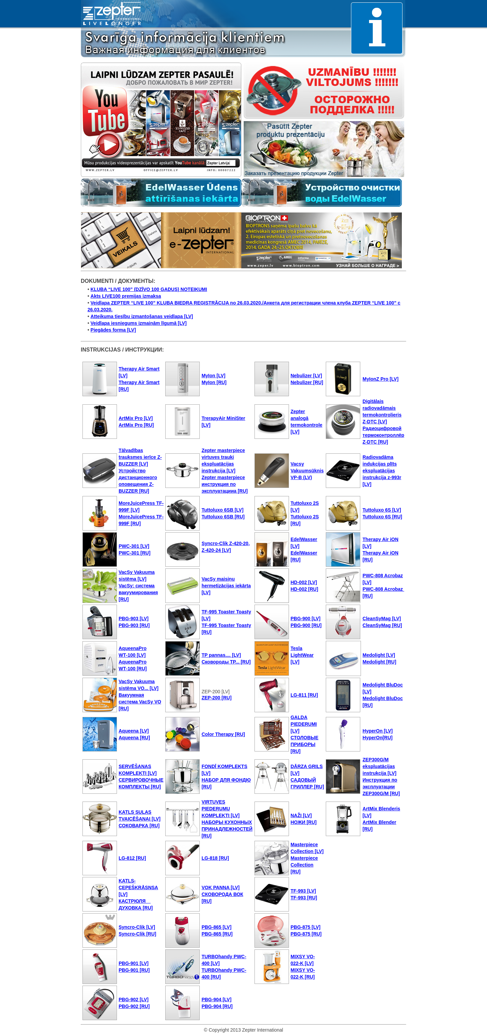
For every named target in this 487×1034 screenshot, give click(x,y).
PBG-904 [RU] (217, 1006)
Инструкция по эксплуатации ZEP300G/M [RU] (381, 786)
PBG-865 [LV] (216, 927)
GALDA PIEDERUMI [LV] (304, 724)
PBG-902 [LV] (133, 999)
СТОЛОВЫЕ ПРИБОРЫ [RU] (304, 744)
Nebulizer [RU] (307, 382)
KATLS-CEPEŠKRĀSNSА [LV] (138, 887)
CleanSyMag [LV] (382, 618)
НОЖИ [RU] (304, 822)
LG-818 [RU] (215, 858)
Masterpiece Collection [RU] (304, 864)
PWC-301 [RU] (134, 553)
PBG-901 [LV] (133, 963)
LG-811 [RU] (304, 695)
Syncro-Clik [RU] (137, 934)
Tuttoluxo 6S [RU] (382, 516)
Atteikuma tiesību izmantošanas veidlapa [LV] (142, 316)
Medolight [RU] (379, 662)
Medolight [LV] (379, 655)
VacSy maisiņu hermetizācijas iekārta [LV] (226, 585)
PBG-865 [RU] (217, 934)
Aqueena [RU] (134, 737)
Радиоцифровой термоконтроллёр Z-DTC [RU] (383, 435)
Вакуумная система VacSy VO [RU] (140, 701)
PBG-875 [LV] (305, 927)
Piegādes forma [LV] (113, 330)
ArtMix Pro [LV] (136, 418)
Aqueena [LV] (134, 731)
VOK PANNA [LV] (220, 887)
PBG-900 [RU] (306, 625)
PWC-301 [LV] (134, 546)
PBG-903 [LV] (133, 618)
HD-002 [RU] (304, 589)
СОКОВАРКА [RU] (139, 825)
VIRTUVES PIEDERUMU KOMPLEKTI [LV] (220, 808)
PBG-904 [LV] (216, 999)
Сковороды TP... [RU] (225, 662)
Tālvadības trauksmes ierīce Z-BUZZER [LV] (140, 457)
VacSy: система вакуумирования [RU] (138, 592)
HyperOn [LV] (378, 731)
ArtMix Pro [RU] (136, 425)
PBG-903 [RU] (134, 625)
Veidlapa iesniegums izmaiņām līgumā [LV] (139, 323)
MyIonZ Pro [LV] (380, 379)
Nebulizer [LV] (306, 375)
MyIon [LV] (213, 375)
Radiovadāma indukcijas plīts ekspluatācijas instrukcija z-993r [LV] (382, 470)
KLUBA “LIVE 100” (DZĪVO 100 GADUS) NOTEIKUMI (149, 289)
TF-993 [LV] (303, 891)
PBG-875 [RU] (306, 934)
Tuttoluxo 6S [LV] (382, 510)
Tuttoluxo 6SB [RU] (222, 516)
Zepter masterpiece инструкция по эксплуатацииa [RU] (224, 484)
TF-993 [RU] (304, 897)
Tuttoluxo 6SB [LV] (222, 510)
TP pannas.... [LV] (221, 655)
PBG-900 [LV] (305, 618)
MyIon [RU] (213, 382)
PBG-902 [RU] (134, 1006)
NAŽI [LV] (301, 815)
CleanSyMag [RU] (382, 625)
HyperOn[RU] (378, 737)
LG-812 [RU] (132, 858)
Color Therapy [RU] (223, 734)
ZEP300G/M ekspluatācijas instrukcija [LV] (379, 766)
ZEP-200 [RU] (216, 697)
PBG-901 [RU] (134, 970)
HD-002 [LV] (304, 582)
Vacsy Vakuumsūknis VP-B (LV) (307, 470)
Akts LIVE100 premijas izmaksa (126, 296)
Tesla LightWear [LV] (302, 655)
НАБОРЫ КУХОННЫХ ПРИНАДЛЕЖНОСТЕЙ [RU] (226, 828)
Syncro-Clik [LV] (137, 927)
